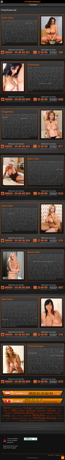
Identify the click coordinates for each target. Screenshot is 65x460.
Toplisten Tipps (59, 455)
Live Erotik (5, 117)
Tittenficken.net (32, 1)
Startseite (33, 5)
